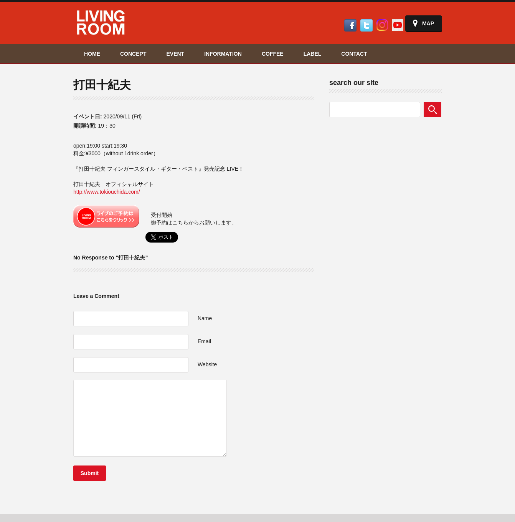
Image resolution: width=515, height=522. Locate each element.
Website (207, 364)
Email (204, 341)
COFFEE (273, 54)
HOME (92, 54)
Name (205, 318)
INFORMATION (223, 54)
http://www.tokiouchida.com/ (106, 192)
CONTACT (354, 54)
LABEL (313, 54)
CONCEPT (133, 54)
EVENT (175, 54)
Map (428, 23)
